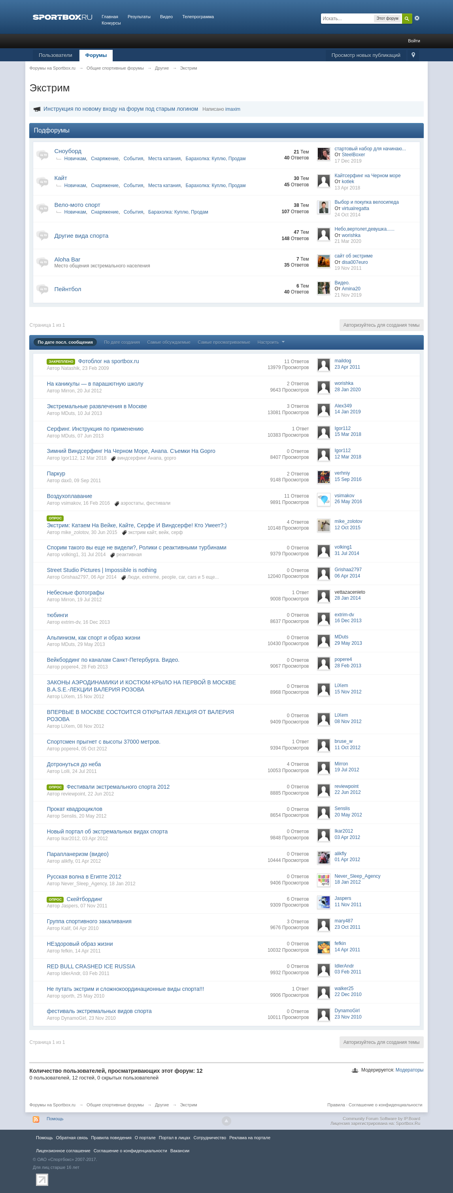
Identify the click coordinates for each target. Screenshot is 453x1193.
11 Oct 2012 (348, 747)
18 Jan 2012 (348, 882)
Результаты (139, 16)
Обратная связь (72, 1137)
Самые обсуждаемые (169, 342)
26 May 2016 (348, 501)
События (133, 158)
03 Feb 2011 (348, 972)
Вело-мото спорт (77, 204)
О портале (145, 1137)
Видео (166, 16)
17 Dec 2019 (348, 161)
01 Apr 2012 (348, 859)
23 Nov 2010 (348, 1017)
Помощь (55, 1118)
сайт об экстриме (354, 256)
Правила (336, 1104)
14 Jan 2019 (348, 412)
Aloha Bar (67, 259)
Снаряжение (105, 158)
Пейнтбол (67, 289)
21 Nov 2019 (348, 295)
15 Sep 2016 (348, 479)
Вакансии (179, 1150)
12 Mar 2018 (348, 457)
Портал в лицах (175, 1137)
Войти (414, 40)
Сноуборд (67, 151)
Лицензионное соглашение (63, 1150)
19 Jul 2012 (347, 770)
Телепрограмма (198, 16)
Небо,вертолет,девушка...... (365, 229)
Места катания (164, 158)
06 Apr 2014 (348, 576)
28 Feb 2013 (348, 665)
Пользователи (55, 55)
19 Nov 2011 (348, 268)
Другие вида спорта (81, 235)
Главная (110, 16)
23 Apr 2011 (348, 367)
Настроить (272, 342)
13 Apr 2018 (348, 188)
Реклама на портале (249, 1137)
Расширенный (417, 18)
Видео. (342, 283)
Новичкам (75, 158)
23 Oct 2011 (348, 927)
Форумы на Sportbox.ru (52, 1104)
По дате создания (122, 342)
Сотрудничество (209, 1137)
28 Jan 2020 (348, 389)
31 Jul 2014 (347, 553)
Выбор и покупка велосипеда (367, 202)
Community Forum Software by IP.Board (381, 1118)
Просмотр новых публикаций (366, 55)
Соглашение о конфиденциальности (385, 1104)
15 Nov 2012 (348, 692)
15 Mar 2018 (348, 434)
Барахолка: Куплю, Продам (216, 158)
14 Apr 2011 (348, 950)
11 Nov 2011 (348, 904)
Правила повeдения (111, 1137)
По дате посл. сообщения (65, 342)
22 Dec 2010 (348, 994)
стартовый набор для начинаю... (370, 148)
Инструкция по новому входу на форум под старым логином (120, 109)
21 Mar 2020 (348, 241)
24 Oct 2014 (348, 215)
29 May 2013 (348, 643)
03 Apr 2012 (348, 837)
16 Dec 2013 (348, 620)
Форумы (96, 55)
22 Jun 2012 (348, 792)
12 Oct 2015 (348, 527)
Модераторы (410, 1070)
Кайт (60, 177)
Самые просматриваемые (224, 342)
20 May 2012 (348, 815)
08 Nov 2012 (348, 721)
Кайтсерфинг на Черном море (368, 175)
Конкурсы (111, 23)
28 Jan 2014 (348, 598)
